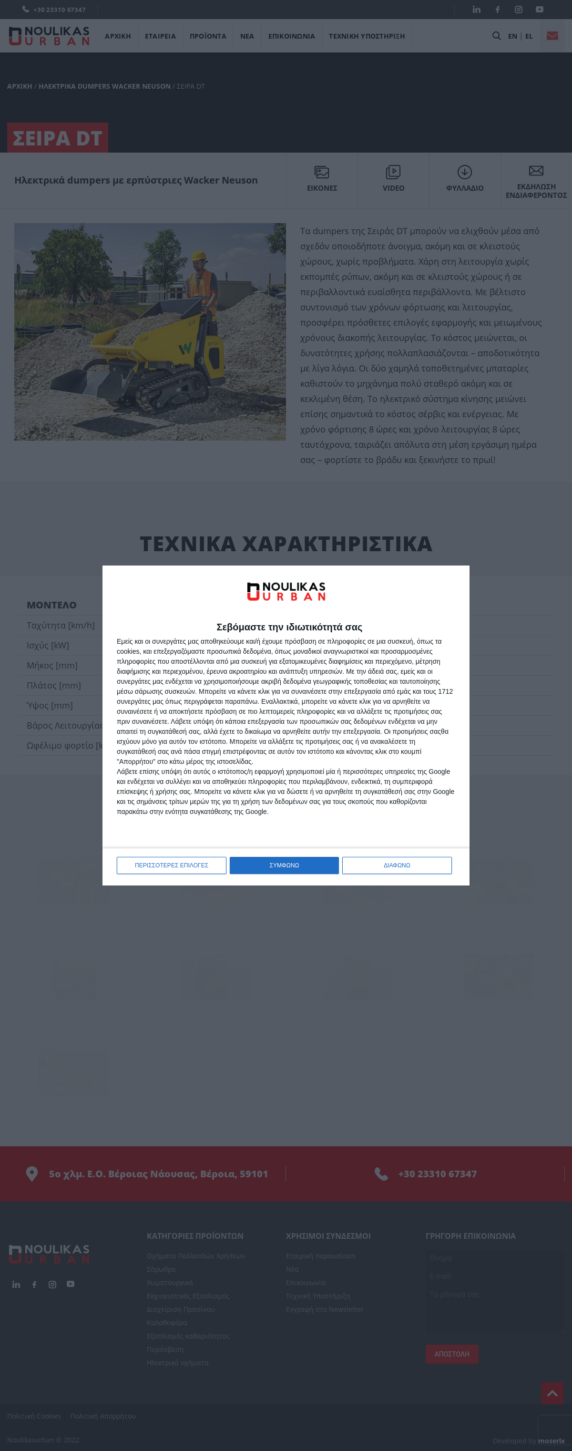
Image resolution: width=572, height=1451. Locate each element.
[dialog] (286, 725)
